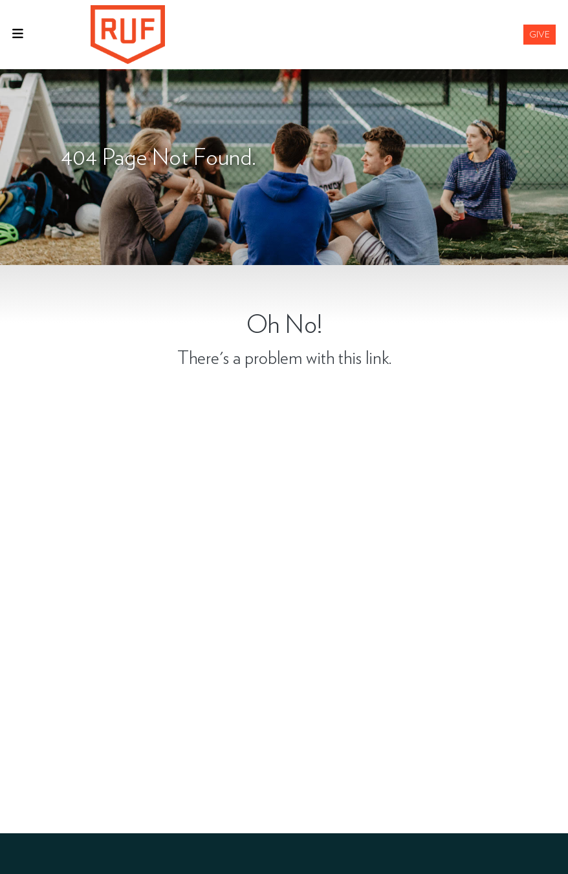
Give (539, 34)
